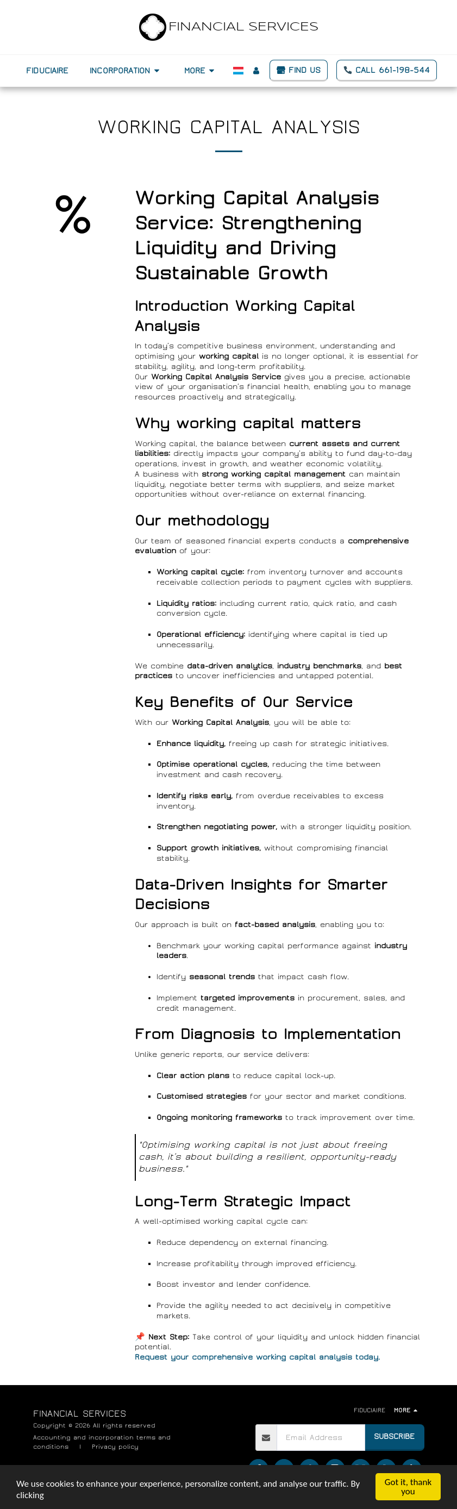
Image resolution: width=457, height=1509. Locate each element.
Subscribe (394, 1436)
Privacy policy (115, 1446)
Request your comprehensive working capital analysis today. (257, 1357)
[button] (126, 70)
